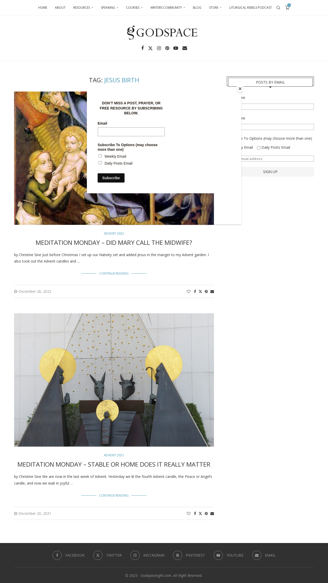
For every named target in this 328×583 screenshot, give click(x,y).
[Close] (240, 89)
